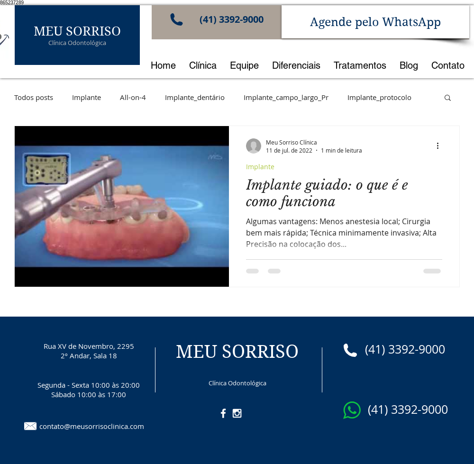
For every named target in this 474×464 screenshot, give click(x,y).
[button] (447, 98)
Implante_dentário (195, 97)
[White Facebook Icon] (223, 413)
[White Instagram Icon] (237, 413)
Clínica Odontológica (77, 42)
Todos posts (33, 97)
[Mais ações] (441, 146)
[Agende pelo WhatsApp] (375, 21)
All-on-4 (133, 97)
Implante (86, 97)
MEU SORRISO (77, 30)
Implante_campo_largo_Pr (286, 97)
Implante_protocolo (379, 97)
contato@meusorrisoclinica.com (91, 426)
